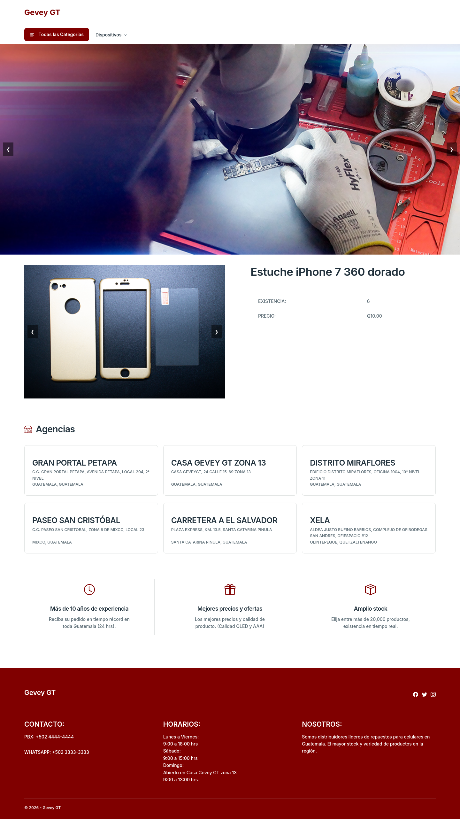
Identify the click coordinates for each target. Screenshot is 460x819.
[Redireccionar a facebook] (415, 694)
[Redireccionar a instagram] (433, 694)
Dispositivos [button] (108, 34)
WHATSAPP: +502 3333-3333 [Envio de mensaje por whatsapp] (56, 752)
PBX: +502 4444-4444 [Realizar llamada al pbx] (49, 736)
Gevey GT (42, 12)
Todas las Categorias (57, 34)
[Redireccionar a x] (424, 694)
